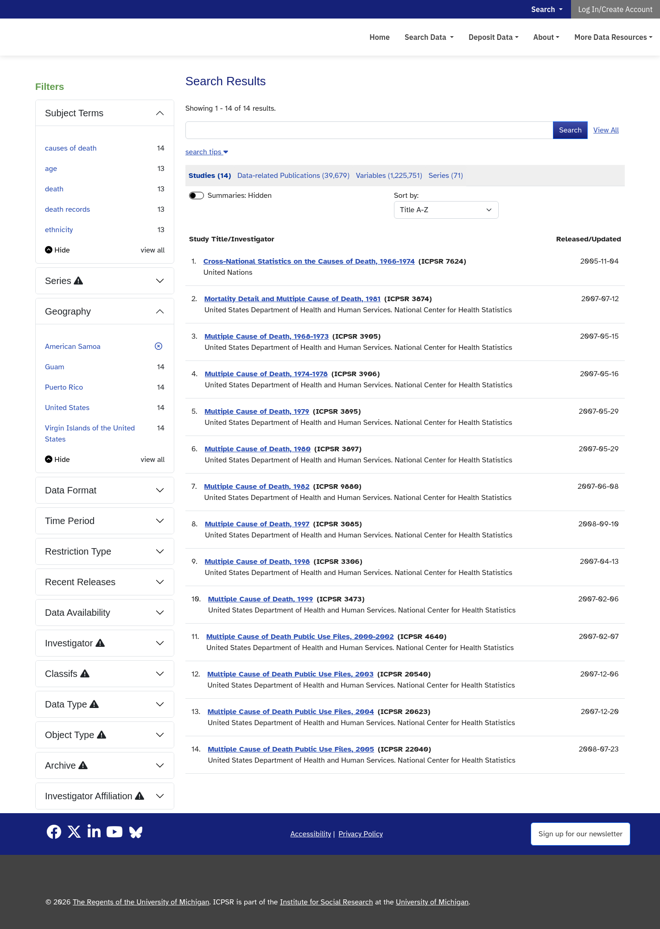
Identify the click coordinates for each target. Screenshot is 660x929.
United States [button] (67, 407)
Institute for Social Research (326, 902)
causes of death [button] (70, 148)
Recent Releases (80, 582)
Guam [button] (54, 367)
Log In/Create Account (615, 9)
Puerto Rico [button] (64, 387)
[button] (57, 250)
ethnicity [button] (59, 229)
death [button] (54, 189)
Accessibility (311, 834)
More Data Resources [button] (610, 37)
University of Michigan (432, 902)
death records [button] (67, 209)
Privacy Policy (361, 834)
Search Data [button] (426, 37)
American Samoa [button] (73, 346)
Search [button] (544, 9)
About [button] (543, 37)
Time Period (70, 521)
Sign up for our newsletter (580, 834)
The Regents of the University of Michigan (141, 902)
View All (606, 130)
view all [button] (153, 250)
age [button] (51, 168)
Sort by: (406, 195)
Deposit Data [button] (491, 37)
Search (570, 130)
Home (379, 37)
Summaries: (227, 195)
